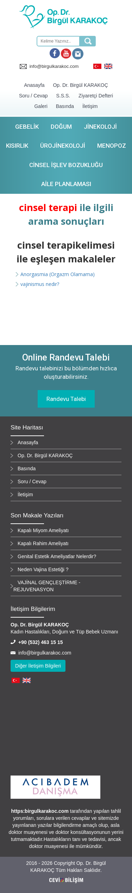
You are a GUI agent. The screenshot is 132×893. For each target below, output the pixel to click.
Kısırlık (17, 145)
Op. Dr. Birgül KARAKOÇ (80, 85)
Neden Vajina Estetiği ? (43, 569)
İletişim (90, 106)
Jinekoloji (100, 126)
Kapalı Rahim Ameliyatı (43, 543)
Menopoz (111, 145)
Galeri (40, 106)
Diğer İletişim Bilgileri (38, 666)
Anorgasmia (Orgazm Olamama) (57, 274)
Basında (65, 106)
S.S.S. (63, 95)
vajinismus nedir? (39, 284)
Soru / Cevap (33, 95)
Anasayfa (34, 85)
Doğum (61, 126)
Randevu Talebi (66, 398)
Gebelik (27, 126)
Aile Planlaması (66, 183)
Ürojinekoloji (62, 145)
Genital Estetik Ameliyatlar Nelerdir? (57, 556)
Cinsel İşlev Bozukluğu (66, 164)
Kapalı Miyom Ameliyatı (43, 530)
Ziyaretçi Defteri (95, 95)
